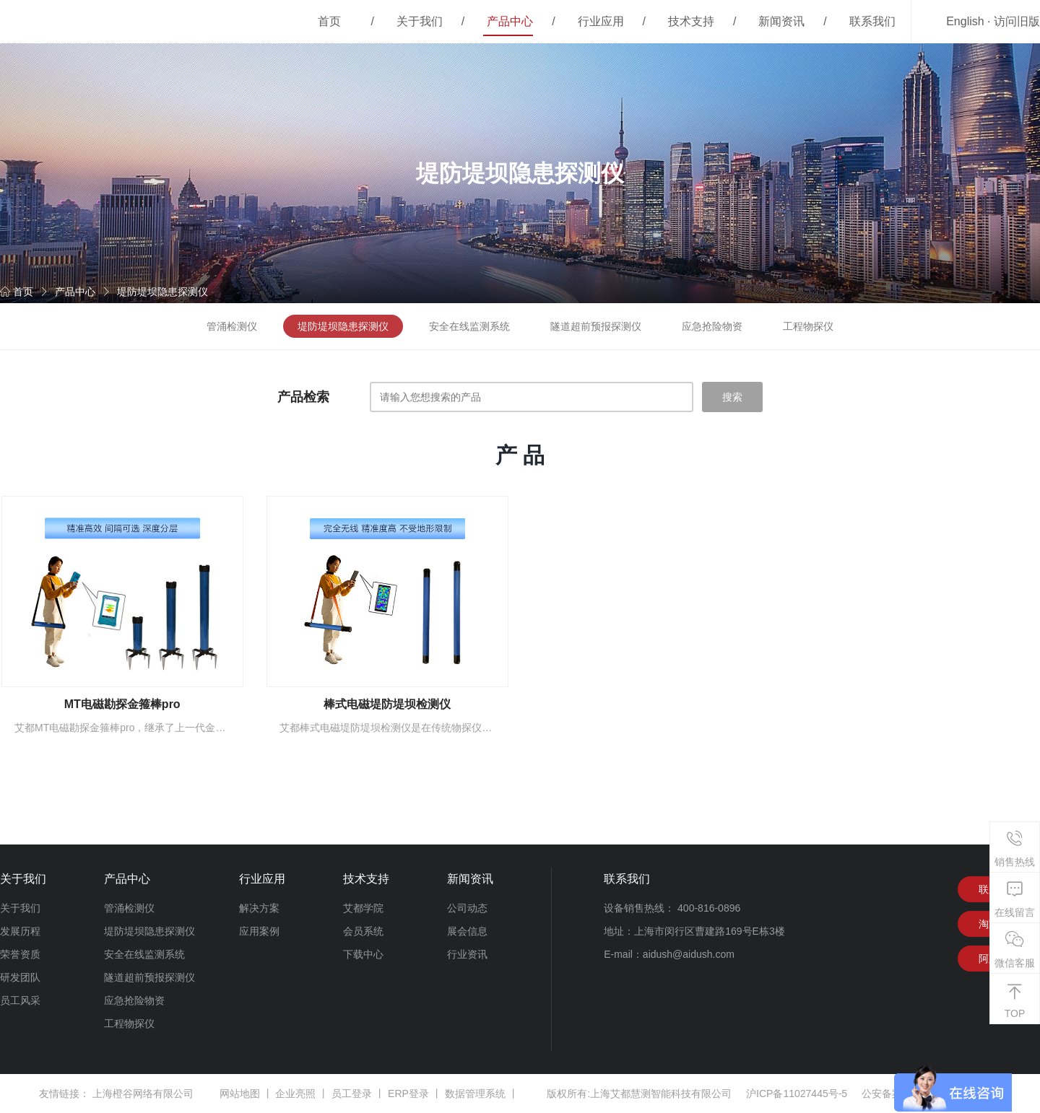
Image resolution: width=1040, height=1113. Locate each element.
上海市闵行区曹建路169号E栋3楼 (709, 931)
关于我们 (419, 21)
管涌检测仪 (232, 326)
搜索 (732, 397)
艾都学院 (363, 908)
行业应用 (601, 21)
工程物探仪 (808, 326)
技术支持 (691, 21)
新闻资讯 (781, 21)
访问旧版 (1017, 21)
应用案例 (259, 931)
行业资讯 (467, 954)
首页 (329, 21)
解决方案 (259, 908)
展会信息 (467, 931)
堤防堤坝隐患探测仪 (162, 291)
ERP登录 (408, 1093)
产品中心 (510, 21)
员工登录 (352, 1093)
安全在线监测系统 (469, 326)
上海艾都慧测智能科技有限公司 (661, 1093)
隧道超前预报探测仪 (595, 326)
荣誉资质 (20, 954)
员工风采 (20, 1000)
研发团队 (20, 977)
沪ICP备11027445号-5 (796, 1093)
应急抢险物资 (712, 326)
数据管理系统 (475, 1093)
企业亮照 (295, 1093)
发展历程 (20, 931)
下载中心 (363, 954)
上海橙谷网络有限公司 (143, 1093)
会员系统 (363, 931)
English (965, 21)
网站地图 (240, 1093)
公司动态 (467, 908)
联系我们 (872, 21)
